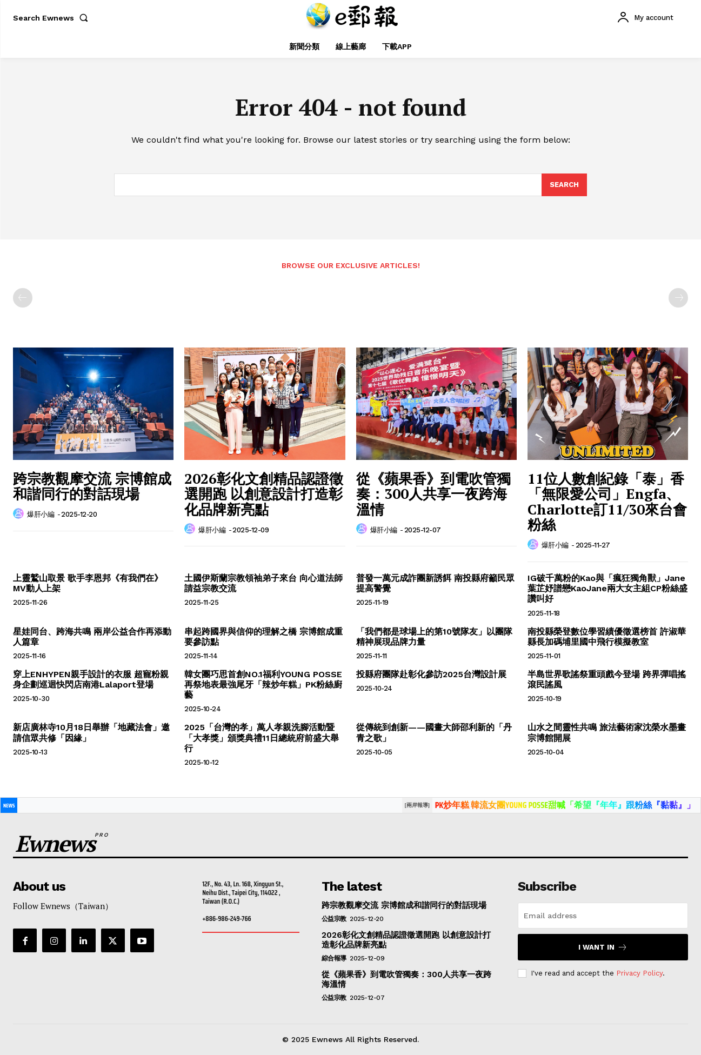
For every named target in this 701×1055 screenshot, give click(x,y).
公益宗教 (334, 919)
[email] (603, 916)
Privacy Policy (639, 973)
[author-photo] (20, 514)
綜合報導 (334, 958)
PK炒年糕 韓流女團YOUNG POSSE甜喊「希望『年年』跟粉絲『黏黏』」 (565, 805)
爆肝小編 (40, 514)
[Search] (564, 184)
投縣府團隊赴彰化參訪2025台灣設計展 (431, 674)
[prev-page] (22, 298)
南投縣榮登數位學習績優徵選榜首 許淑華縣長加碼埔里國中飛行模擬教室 (607, 636)
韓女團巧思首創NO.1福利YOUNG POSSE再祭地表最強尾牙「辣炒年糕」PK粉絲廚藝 (263, 684)
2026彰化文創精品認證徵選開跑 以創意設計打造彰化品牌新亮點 (263, 493)
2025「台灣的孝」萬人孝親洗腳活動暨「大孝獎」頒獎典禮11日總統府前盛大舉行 (261, 737)
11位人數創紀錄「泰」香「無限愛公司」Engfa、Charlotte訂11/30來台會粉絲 (607, 501)
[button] (52, 17)
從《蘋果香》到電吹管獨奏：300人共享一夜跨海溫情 (433, 493)
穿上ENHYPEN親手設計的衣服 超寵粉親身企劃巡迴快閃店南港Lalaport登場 (91, 679)
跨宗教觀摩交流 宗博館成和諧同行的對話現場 (92, 486)
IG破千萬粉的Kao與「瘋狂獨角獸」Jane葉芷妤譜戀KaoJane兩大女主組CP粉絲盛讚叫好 (607, 588)
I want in (602, 947)
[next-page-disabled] (678, 298)
